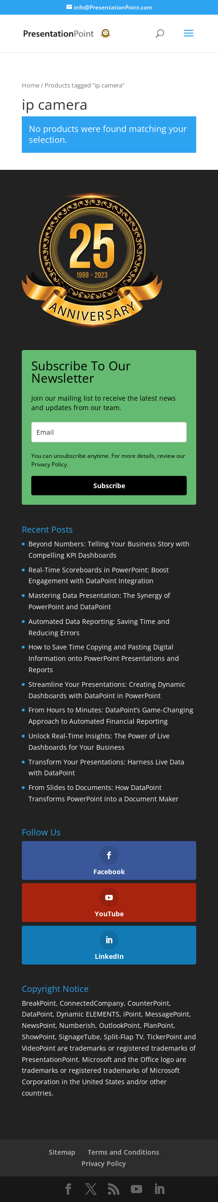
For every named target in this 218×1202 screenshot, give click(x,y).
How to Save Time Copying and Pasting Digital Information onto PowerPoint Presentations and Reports (103, 658)
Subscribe (109, 485)
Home (30, 85)
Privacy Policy (104, 1163)
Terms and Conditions (123, 1152)
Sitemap (62, 1152)
